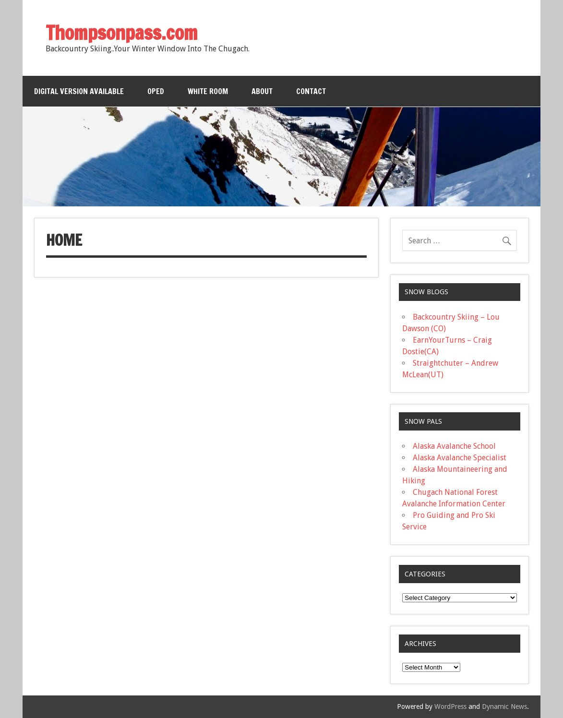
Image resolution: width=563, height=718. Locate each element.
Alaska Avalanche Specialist (459, 457)
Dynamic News (504, 706)
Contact (311, 91)
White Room (208, 91)
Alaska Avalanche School (454, 446)
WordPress (450, 706)
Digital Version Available (79, 91)
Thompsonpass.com (122, 32)
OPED (155, 91)
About (262, 91)
